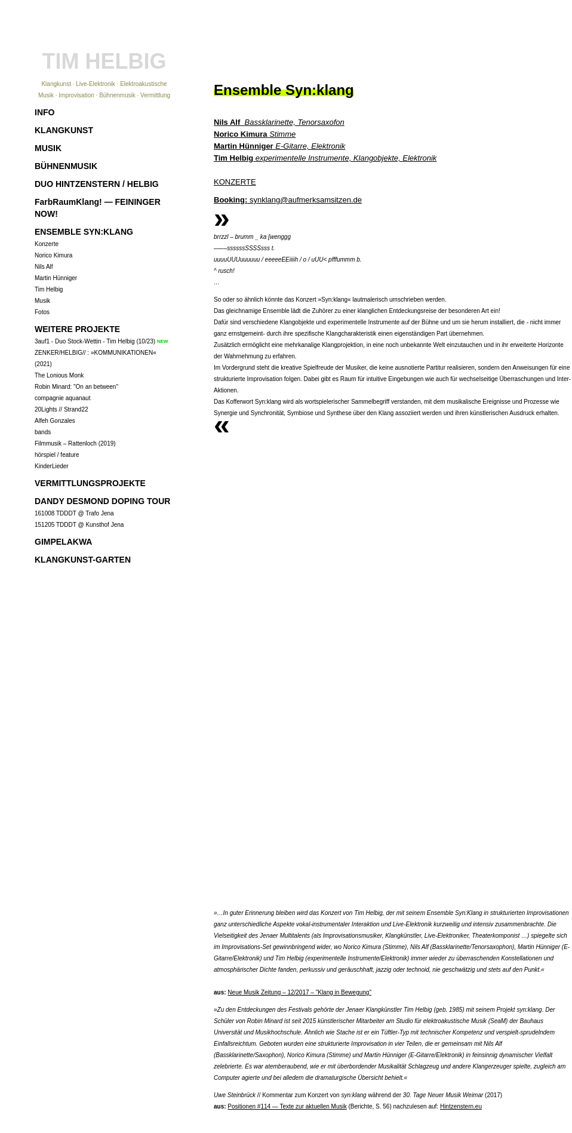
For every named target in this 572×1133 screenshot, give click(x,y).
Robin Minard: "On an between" (76, 386)
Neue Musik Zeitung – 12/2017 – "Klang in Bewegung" (299, 992)
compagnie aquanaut (62, 398)
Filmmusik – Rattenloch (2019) (75, 443)
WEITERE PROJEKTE (77, 329)
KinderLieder (52, 466)
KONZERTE (235, 181)
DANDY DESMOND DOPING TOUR (102, 501)
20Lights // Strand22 (61, 409)
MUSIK (48, 148)
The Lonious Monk (59, 375)
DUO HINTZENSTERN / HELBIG (97, 184)
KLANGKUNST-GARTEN (83, 559)
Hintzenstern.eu (461, 1106)
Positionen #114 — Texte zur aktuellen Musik (286, 1106)
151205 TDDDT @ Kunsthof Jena (79, 524)
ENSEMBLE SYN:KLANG (84, 232)
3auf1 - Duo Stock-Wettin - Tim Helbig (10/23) (95, 341)
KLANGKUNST (64, 130)
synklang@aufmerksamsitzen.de (288, 199)
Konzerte (47, 244)
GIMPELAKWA (63, 541)
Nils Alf (44, 266)
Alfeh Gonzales (55, 420)
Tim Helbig (49, 289)
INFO (44, 112)
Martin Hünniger (56, 278)
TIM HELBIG (104, 61)
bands (43, 432)
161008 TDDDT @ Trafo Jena (74, 513)
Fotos (42, 312)
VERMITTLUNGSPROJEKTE (90, 483)
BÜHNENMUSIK (66, 166)
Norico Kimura (53, 255)
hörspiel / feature (57, 455)
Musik (42, 300)
